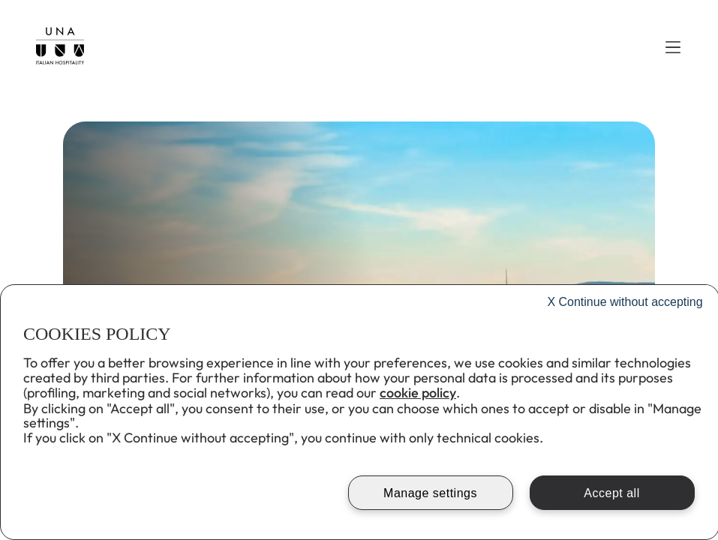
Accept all (611, 493)
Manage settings (430, 493)
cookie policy (418, 392)
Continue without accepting (624, 302)
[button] (673, 47)
